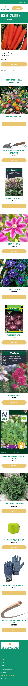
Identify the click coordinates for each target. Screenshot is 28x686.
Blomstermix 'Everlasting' (14, 117)
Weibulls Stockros (14, 395)
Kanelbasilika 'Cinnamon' (14, 198)
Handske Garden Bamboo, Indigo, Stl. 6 (14, 585)
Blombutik (17, 8)
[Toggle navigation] (25, 8)
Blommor (5, 663)
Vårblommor (6, 666)
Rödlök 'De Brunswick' (14, 335)
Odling (10, 53)
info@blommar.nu (22, 2)
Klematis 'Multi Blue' (14, 289)
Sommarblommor (7, 669)
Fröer (14, 53)
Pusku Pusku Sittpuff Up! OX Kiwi (14, 540)
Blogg (4, 672)
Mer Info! (14, 64)
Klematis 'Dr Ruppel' (14, 244)
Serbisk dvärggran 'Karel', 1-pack (14, 504)
